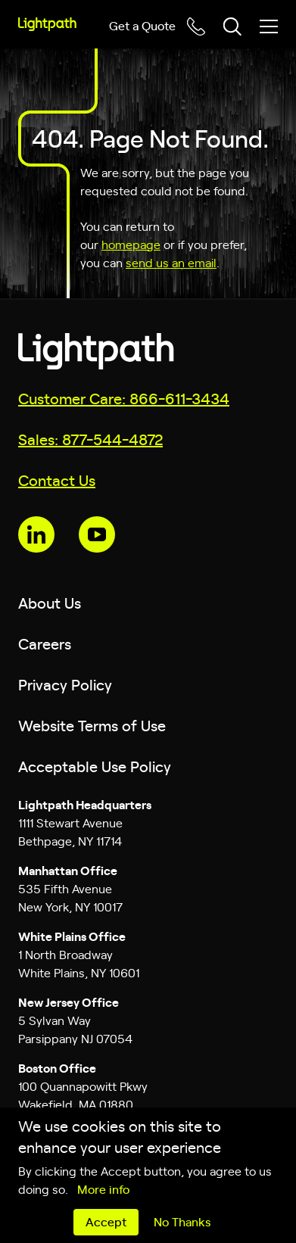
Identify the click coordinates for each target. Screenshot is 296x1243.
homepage (130, 243)
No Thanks (182, 1221)
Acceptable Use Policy (94, 765)
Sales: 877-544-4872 (90, 438)
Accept (106, 1221)
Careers (44, 643)
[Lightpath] (47, 24)
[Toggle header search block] (232, 26)
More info (103, 1188)
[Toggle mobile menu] (269, 26)
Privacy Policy (65, 684)
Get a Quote (142, 25)
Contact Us (56, 479)
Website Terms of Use (92, 725)
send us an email (171, 262)
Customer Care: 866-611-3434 (123, 398)
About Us (49, 602)
